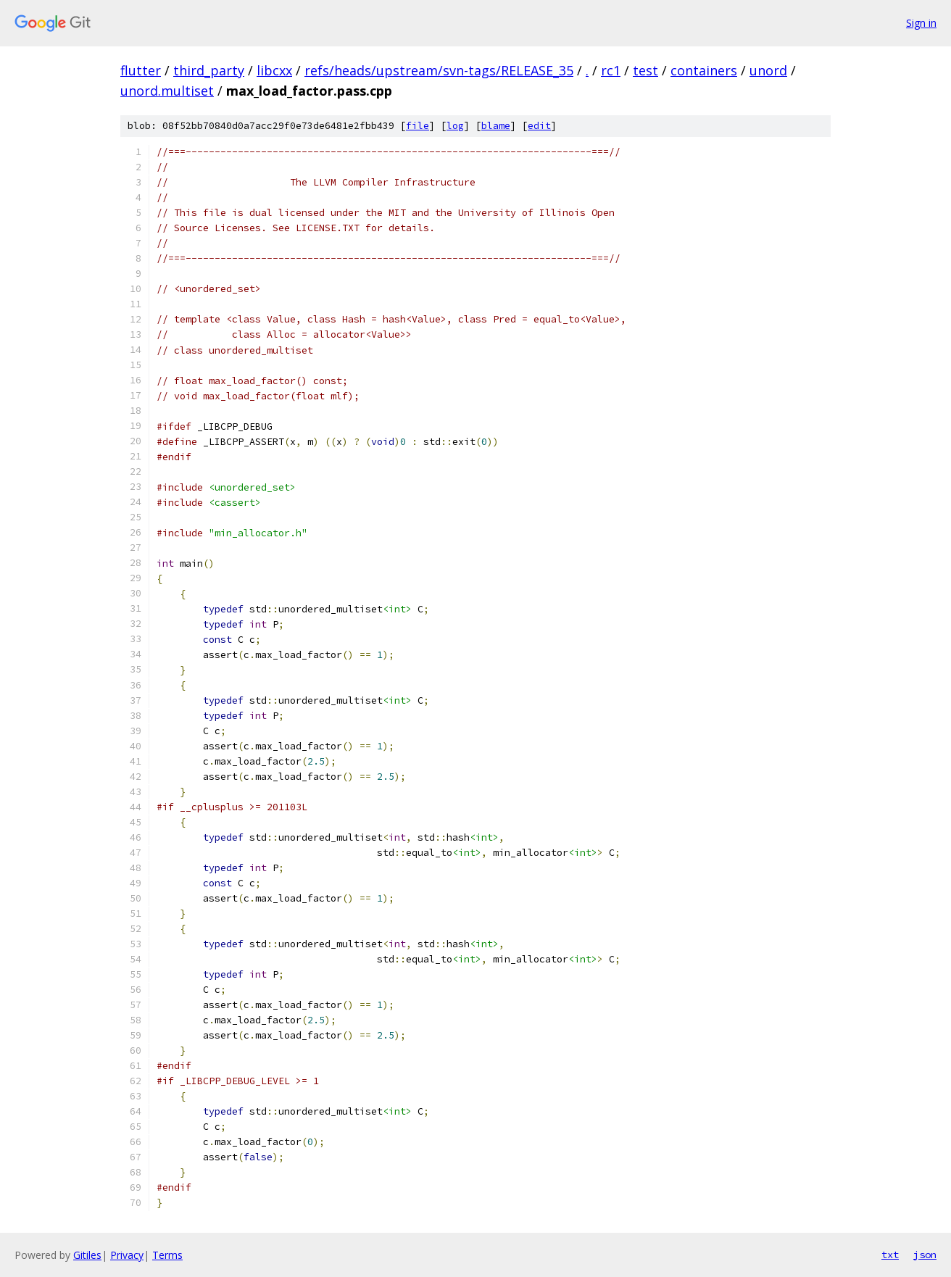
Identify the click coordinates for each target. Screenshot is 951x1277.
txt (890, 1254)
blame (495, 126)
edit (539, 126)
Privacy (127, 1255)
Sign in (921, 23)
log (455, 126)
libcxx (274, 70)
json (925, 1254)
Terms (167, 1255)
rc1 (610, 70)
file (417, 126)
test (645, 70)
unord (768, 70)
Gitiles (87, 1255)
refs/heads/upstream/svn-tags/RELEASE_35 (438, 70)
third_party (208, 70)
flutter (140, 70)
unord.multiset (167, 90)
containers (703, 70)
